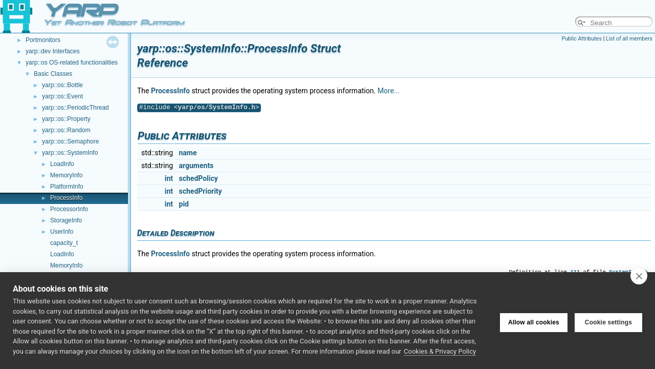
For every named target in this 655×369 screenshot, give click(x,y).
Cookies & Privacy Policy (440, 351)
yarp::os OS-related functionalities (72, 62)
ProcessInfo (66, 197)
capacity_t (64, 243)
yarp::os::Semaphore (70, 141)
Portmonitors (43, 40)
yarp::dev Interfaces (52, 51)
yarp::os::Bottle (62, 85)
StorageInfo (66, 220)
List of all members (629, 38)
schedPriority (200, 191)
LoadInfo (62, 164)
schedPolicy (198, 178)
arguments (196, 165)
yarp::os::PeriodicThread (75, 107)
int (169, 178)
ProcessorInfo (69, 209)
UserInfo (61, 231)
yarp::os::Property (66, 118)
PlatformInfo (66, 186)
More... (389, 91)
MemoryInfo (66, 175)
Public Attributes (581, 38)
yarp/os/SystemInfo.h (216, 107)
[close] (638, 275)
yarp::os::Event (62, 96)
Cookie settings (608, 320)
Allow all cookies (533, 320)
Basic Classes (53, 73)
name (188, 153)
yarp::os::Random (66, 130)
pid (184, 204)
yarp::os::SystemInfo (70, 152)
